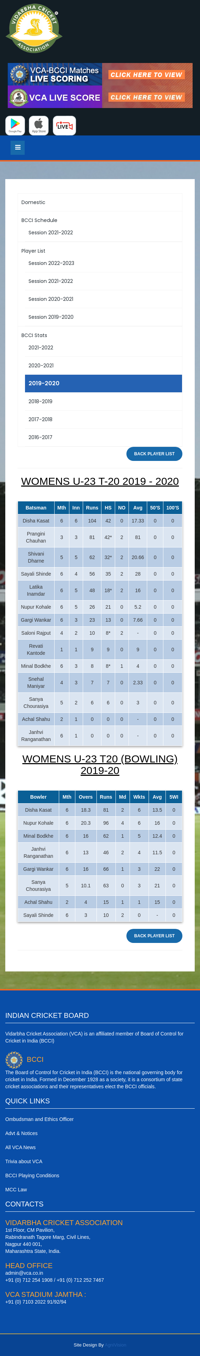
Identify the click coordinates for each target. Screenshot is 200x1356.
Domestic (33, 202)
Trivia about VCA (23, 1161)
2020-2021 (41, 365)
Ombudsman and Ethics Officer (39, 1119)
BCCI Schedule (39, 220)
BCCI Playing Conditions (32, 1175)
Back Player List (154, 453)
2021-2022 (41, 347)
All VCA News (20, 1147)
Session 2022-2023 (51, 263)
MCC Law (16, 1189)
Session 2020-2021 (51, 299)
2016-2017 (40, 437)
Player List (33, 250)
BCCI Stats (34, 335)
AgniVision (115, 1345)
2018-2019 (40, 401)
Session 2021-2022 (51, 232)
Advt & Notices (21, 1133)
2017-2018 (40, 419)
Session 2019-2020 (51, 317)
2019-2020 (44, 383)
